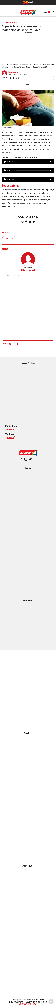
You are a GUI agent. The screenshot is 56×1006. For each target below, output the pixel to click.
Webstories (11, 344)
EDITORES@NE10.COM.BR (28, 1004)
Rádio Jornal (13, 72)
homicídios (9, 238)
